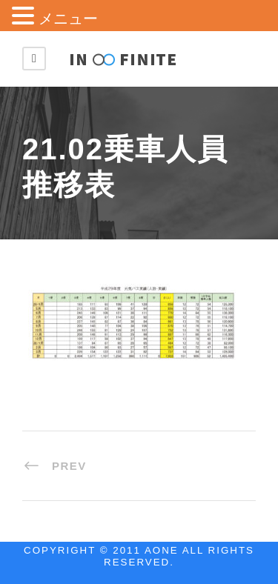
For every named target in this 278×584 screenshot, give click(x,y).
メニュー (68, 18)
